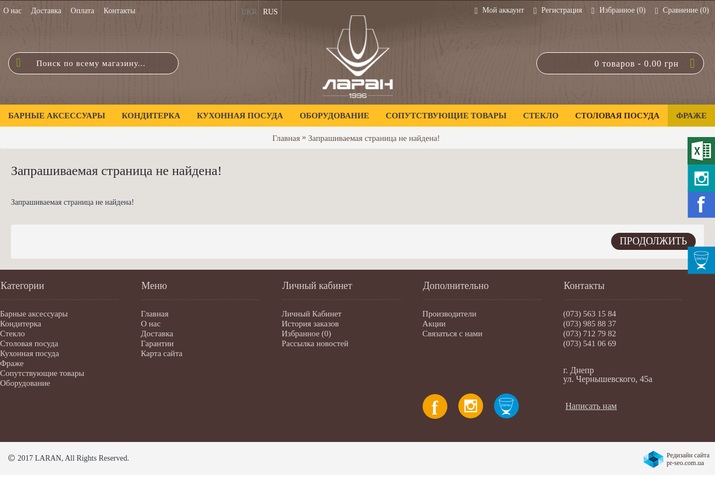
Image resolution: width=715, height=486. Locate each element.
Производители (449, 313)
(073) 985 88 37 (589, 323)
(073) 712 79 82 (589, 333)
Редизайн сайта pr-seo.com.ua (688, 459)
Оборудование (25, 383)
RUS (270, 12)
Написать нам (591, 406)
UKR (249, 12)
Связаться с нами (453, 333)
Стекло (12, 333)
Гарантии (157, 343)
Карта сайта (161, 353)
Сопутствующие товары (42, 373)
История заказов (310, 323)
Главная (286, 138)
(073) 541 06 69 (589, 343)
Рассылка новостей (314, 343)
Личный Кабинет (311, 313)
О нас (150, 323)
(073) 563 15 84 (589, 313)
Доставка (157, 333)
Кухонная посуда (29, 353)
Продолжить (653, 241)
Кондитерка (20, 323)
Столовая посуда (29, 343)
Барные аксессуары (34, 313)
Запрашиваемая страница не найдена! (374, 138)
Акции (434, 323)
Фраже (12, 363)
